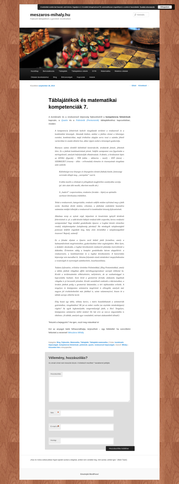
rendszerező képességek (104, 345)
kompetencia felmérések (69, 345)
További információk (147, 7)
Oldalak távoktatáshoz (40, 77)
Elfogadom (165, 7)
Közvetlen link (54, 347)
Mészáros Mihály (76, 332)
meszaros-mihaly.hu (50, 14)
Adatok (92, 77)
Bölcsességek (66, 77)
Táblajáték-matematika (99, 342)
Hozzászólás (56, 374)
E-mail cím (55, 426)
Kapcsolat (81, 77)
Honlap (53, 440)
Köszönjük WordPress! (89, 474)
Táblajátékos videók (80, 71)
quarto (91, 345)
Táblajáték (63, 71)
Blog (55, 77)
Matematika (105, 71)
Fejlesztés (65, 342)
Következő (143, 86)
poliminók (84, 345)
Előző (133, 86)
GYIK (94, 71)
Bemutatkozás (48, 71)
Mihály (124, 345)
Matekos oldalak (121, 71)
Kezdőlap (34, 71)
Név (55, 413)
